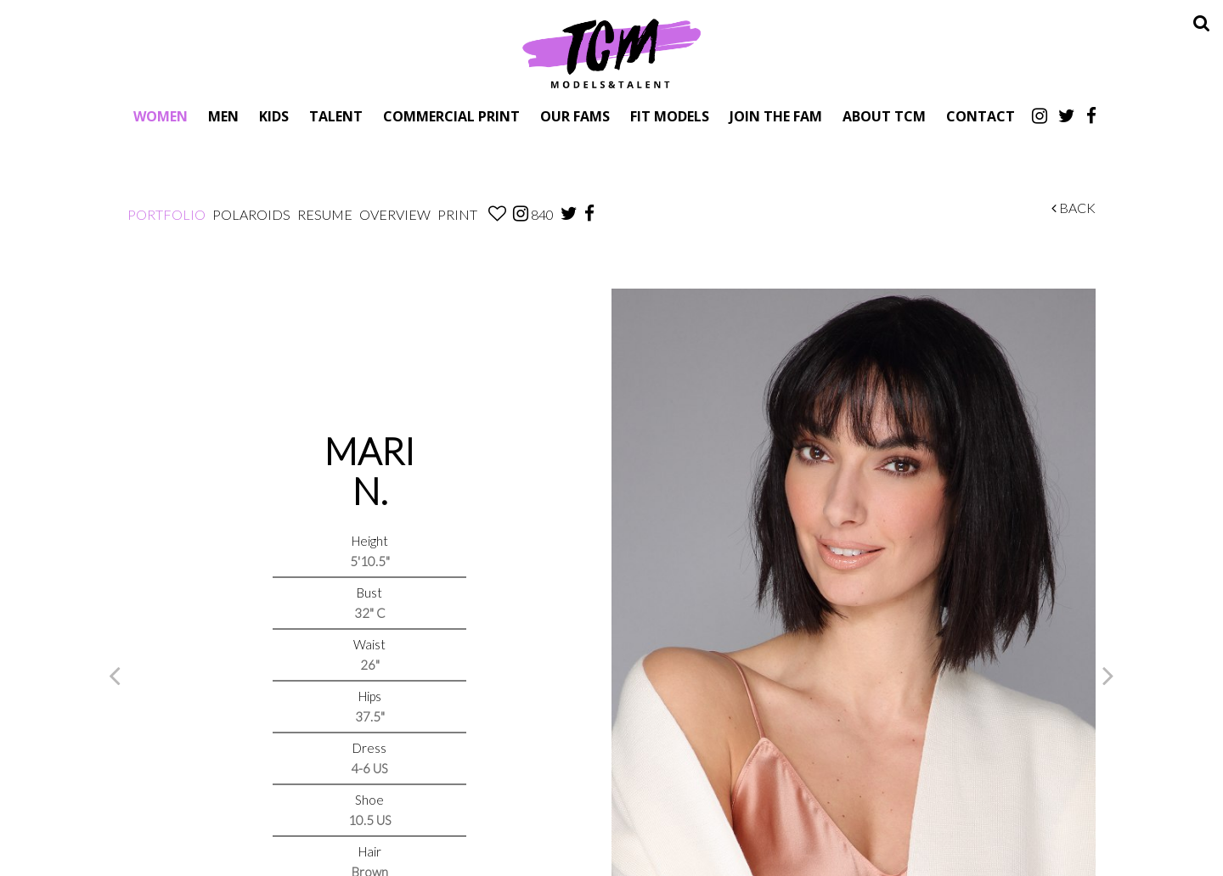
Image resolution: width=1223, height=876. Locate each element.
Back (1073, 207)
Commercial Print (451, 116)
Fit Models (669, 116)
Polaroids (251, 214)
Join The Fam (776, 116)
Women (160, 116)
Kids (274, 116)
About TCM (884, 116)
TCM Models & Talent (611, 52)
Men (223, 116)
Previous (114, 675)
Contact (980, 116)
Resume (324, 214)
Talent (336, 116)
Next (1108, 675)
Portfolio (166, 214)
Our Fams (575, 116)
